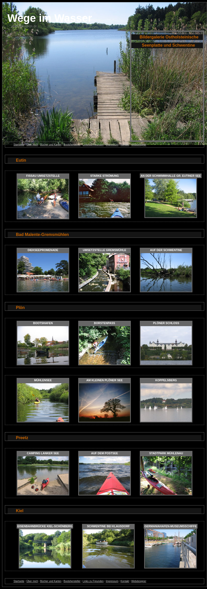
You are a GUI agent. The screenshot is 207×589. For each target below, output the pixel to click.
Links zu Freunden (93, 144)
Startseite (19, 144)
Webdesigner (138, 144)
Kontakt (124, 144)
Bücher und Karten (50, 144)
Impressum (112, 144)
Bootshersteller (71, 144)
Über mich (32, 144)
